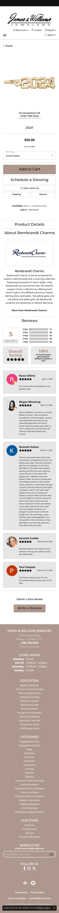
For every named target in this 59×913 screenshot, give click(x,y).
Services (29, 832)
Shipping (16, 194)
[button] (19, 30)
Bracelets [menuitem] (29, 761)
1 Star (25, 341)
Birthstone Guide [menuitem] (29, 700)
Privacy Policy (29, 828)
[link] (37, 30)
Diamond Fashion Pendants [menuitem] (29, 796)
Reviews (29, 321)
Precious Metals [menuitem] (29, 708)
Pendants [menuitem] (30, 757)
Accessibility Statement (40, 898)
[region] (29, 83)
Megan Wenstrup (30, 402)
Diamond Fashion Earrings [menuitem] (29, 780)
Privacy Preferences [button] (29, 836)
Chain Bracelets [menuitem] (29, 808)
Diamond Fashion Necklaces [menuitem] (30, 788)
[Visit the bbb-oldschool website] (25, 883)
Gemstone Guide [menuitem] (30, 704)
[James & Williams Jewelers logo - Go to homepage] (29, 19)
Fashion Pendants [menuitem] (29, 792)
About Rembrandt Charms (29, 233)
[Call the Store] (29, 643)
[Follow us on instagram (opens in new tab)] (29, 868)
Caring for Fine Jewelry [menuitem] (29, 712)
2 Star (25, 338)
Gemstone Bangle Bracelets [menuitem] (29, 811)
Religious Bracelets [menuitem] (29, 804)
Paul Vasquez (27, 567)
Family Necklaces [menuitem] (29, 784)
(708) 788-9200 (29, 116)
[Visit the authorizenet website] (33, 883)
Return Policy (21, 892)
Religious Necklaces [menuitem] (29, 800)
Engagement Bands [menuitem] (29, 745)
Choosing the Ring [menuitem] (29, 696)
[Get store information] (29, 647)
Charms (9, 45)
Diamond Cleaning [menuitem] (29, 716)
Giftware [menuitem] (29, 776)
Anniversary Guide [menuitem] (29, 724)
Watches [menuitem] (29, 772)
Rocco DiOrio (27, 375)
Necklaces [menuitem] (29, 753)
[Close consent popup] (54, 908)
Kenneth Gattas (29, 447)
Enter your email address (29, 848)
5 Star (25, 329)
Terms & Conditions (17, 898)
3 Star (25, 335)
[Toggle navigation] (4, 35)
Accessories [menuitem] (29, 764)
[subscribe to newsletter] (51, 854)
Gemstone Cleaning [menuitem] (29, 720)
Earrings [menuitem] (29, 768)
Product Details (29, 225)
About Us (29, 825)
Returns (43, 194)
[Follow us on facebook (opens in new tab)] (24, 868)
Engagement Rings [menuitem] (30, 741)
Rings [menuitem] (29, 749)
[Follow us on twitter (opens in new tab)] (34, 868)
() (51, 329)
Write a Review (30, 608)
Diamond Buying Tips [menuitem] (29, 693)
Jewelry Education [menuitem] (29, 685)
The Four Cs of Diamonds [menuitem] (29, 689)
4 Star (25, 332)
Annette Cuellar (29, 538)
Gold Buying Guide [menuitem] (29, 728)
